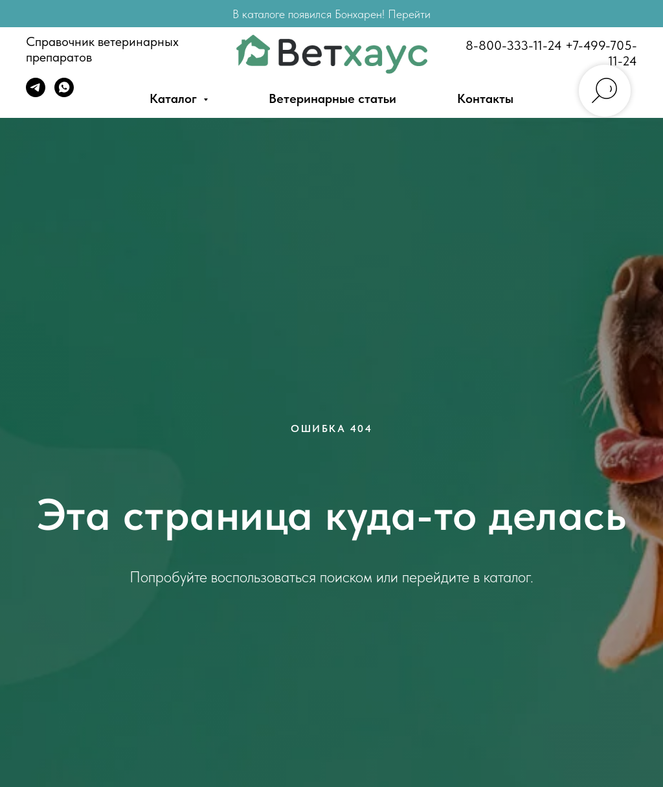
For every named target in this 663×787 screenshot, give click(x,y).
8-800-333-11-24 (514, 45)
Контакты (485, 98)
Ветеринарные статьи (332, 98)
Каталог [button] (175, 98)
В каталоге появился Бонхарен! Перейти (331, 14)
